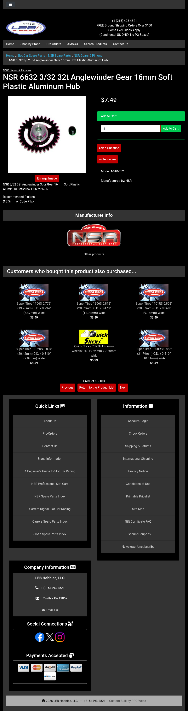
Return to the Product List (96, 387)
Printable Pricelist (138, 496)
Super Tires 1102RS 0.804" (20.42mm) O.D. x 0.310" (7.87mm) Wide (34, 353)
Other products (94, 254)
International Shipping (138, 459)
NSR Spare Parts (59, 55)
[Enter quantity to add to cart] (131, 128)
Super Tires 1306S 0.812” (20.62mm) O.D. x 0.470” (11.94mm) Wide (94, 308)
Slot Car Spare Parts (31, 55)
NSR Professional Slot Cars (50, 484)
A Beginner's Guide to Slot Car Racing (49, 471)
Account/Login (138, 421)
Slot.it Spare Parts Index (49, 534)
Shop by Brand (30, 44)
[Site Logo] (33, 25)
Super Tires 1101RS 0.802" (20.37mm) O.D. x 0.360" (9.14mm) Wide (154, 308)
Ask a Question (109, 148)
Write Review (107, 159)
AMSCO (72, 44)
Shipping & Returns (138, 446)
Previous (68, 387)
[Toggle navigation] (10, 4)
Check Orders (138, 433)
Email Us (50, 610)
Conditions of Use (138, 484)
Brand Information (49, 459)
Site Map (138, 509)
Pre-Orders (54, 44)
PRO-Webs (139, 701)
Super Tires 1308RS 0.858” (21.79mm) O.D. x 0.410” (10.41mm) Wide (154, 353)
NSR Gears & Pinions (88, 55)
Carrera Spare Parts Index (49, 521)
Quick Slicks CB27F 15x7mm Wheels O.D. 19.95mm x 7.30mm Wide (94, 350)
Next (123, 387)
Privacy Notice (138, 471)
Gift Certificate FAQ (138, 521)
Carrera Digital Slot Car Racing (50, 509)
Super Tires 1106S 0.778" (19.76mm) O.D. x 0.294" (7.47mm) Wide (34, 308)
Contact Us (120, 44)
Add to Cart (171, 128)
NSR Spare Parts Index (49, 496)
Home (10, 44)
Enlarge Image (47, 178)
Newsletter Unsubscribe (138, 547)
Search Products (95, 44)
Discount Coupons (138, 534)
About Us (50, 421)
